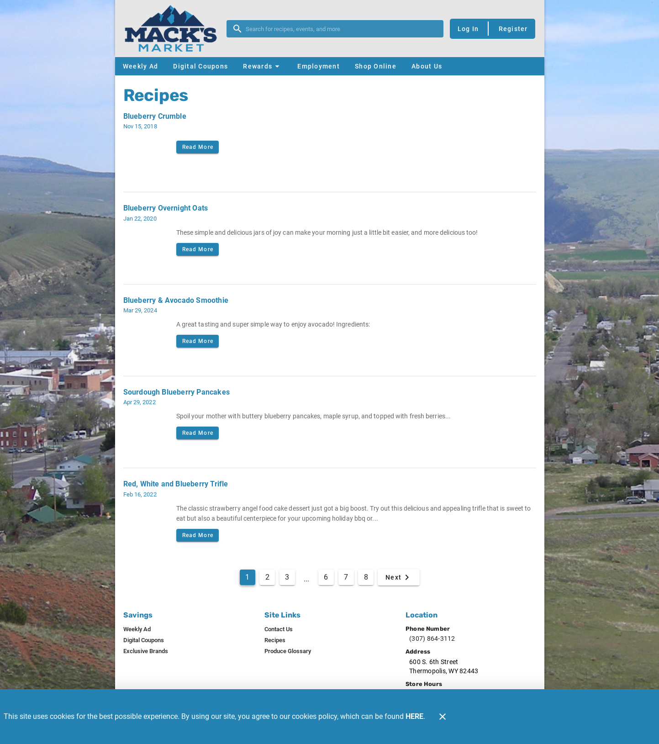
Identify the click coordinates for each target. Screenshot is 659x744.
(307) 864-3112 (432, 638)
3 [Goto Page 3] (287, 577)
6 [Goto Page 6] (326, 577)
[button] (262, 66)
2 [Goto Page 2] (267, 577)
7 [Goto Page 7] (346, 577)
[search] (341, 29)
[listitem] (137, 629)
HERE (414, 716)
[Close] (442, 716)
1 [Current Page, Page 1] (247, 577)
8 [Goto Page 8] (366, 577)
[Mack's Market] (174, 28)
